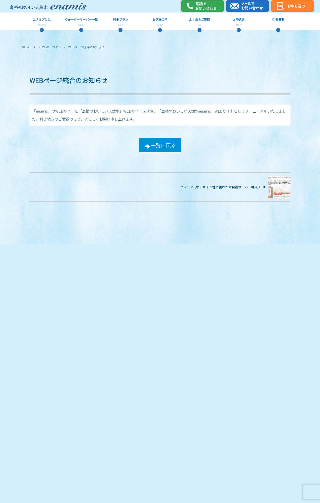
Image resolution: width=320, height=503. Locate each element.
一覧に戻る (163, 145)
